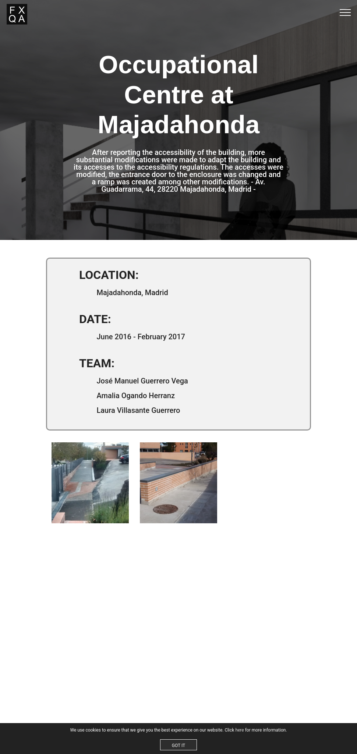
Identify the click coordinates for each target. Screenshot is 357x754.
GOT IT (178, 745)
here (239, 730)
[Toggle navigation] (345, 12)
